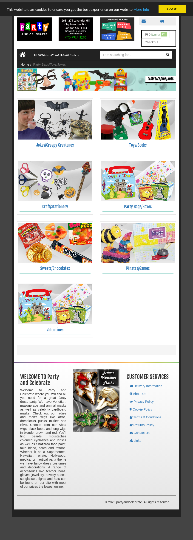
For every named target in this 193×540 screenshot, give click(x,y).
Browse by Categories (56, 53)
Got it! (172, 7)
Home (24, 62)
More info (141, 7)
